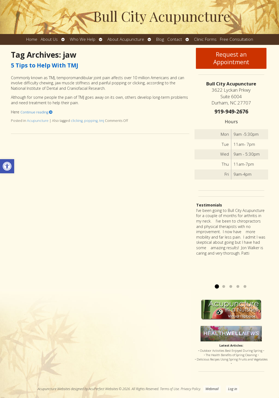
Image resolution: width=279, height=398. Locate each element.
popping (91, 120)
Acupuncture (37, 120)
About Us (49, 39)
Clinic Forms (205, 39)
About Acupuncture (125, 39)
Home (31, 39)
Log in (232, 389)
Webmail (212, 389)
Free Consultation (236, 39)
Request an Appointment (231, 58)
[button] (7, 166)
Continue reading (36, 112)
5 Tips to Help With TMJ (44, 65)
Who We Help (82, 39)
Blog (160, 39)
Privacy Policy (190, 389)
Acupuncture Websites (54, 389)
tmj (101, 120)
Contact (174, 39)
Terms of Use (169, 389)
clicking (77, 120)
